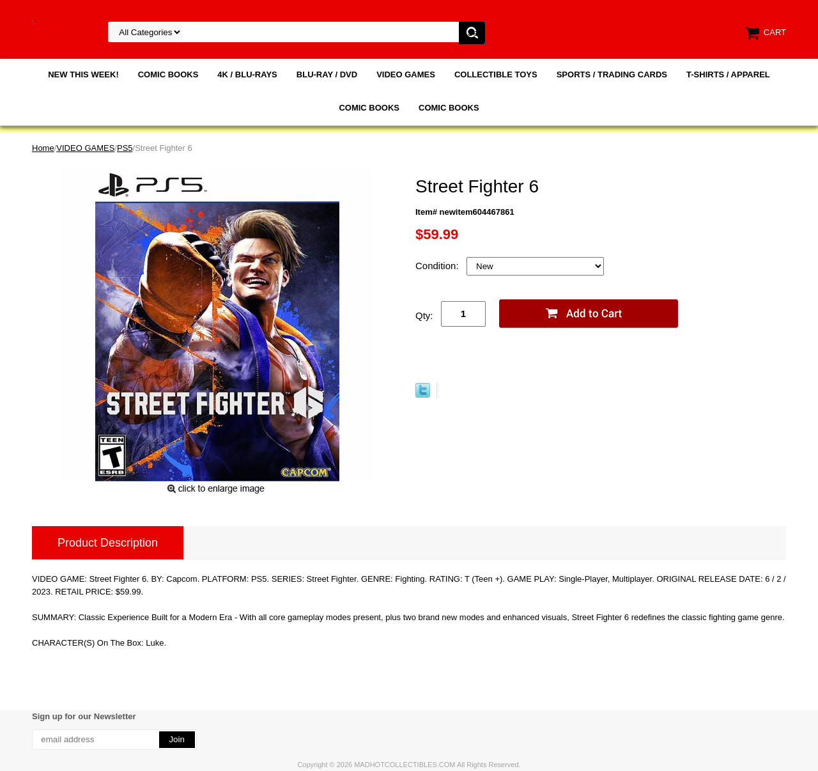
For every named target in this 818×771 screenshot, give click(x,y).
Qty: (424, 315)
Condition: (438, 265)
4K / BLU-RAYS (247, 74)
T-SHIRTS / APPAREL (728, 74)
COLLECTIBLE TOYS (495, 74)
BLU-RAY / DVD (327, 74)
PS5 (125, 148)
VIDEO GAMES (405, 74)
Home (43, 148)
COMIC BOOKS (168, 74)
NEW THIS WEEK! (83, 74)
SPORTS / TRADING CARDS (612, 74)
